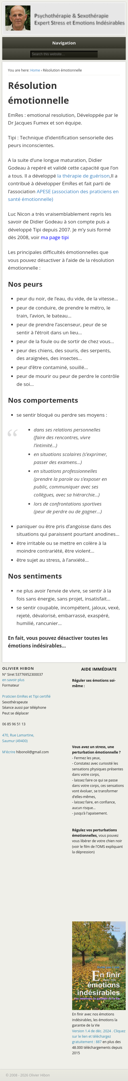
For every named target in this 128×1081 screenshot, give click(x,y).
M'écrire (8, 752)
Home (35, 70)
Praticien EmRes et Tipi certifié (26, 696)
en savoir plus (13, 679)
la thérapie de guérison (83, 175)
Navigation (64, 43)
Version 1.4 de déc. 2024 (98, 1037)
